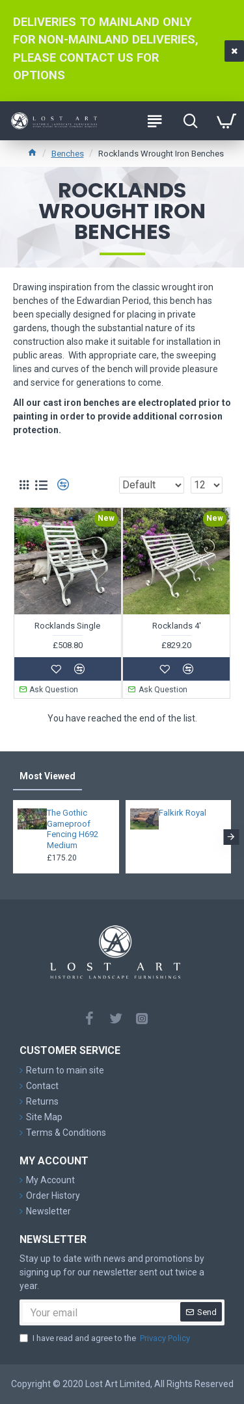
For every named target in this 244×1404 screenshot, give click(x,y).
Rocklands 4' (176, 626)
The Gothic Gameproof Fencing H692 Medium (72, 829)
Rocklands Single (67, 626)
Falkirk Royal (182, 813)
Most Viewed (47, 776)
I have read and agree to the (106, 1338)
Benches (67, 153)
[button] (231, 837)
